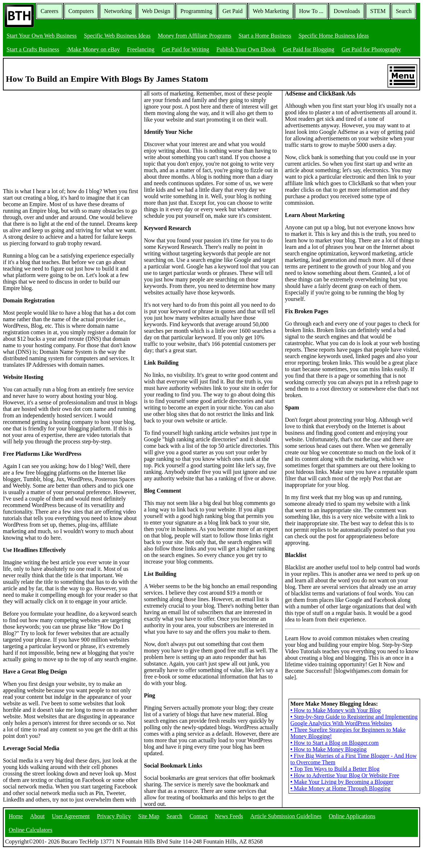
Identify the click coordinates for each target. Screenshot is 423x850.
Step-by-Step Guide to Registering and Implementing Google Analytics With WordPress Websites (354, 720)
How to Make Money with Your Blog (335, 710)
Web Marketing (271, 11)
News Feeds (229, 816)
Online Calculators (30, 830)
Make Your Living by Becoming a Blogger (341, 782)
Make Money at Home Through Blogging (340, 788)
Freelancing (140, 49)
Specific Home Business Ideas (333, 36)
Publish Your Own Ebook (246, 49)
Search (404, 11)
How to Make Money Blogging (328, 749)
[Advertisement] (57, 135)
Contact (199, 816)
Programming (196, 11)
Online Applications (352, 816)
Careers (49, 11)
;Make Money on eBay (93, 49)
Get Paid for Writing (185, 49)
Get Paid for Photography (371, 49)
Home (16, 816)
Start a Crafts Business (33, 49)
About (37, 816)
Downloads (346, 11)
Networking (118, 11)
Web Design (156, 11)
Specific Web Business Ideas (117, 36)
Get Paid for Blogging (309, 49)
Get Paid (233, 11)
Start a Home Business (265, 36)
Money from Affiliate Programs (194, 36)
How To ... (311, 11)
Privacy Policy (114, 816)
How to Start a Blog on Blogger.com (334, 743)
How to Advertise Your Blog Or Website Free (344, 775)
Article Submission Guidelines (286, 816)
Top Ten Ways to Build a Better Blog (335, 769)
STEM (378, 11)
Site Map (148, 816)
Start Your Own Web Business (42, 36)
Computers (81, 11)
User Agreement (71, 816)
